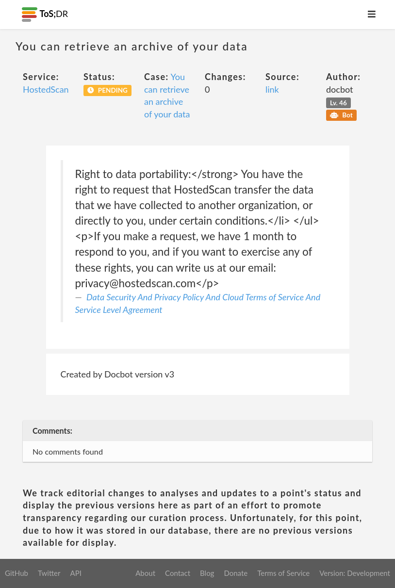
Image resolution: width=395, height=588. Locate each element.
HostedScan (46, 89)
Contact (177, 573)
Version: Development (354, 573)
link (272, 89)
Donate (235, 573)
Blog (207, 573)
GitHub (16, 573)
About (145, 573)
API (75, 573)
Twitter (49, 573)
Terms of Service (283, 573)
